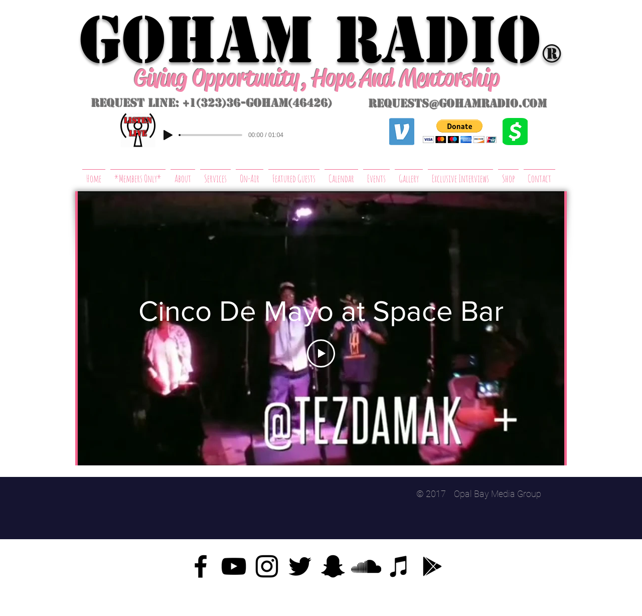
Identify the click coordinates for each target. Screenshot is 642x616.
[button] (460, 131)
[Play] (168, 135)
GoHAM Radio (310, 40)
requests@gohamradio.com (458, 103)
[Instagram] (267, 566)
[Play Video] (321, 353)
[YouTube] (234, 566)
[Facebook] (201, 566)
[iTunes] (399, 566)
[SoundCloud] (366, 566)
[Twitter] (300, 566)
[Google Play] (432, 566)
